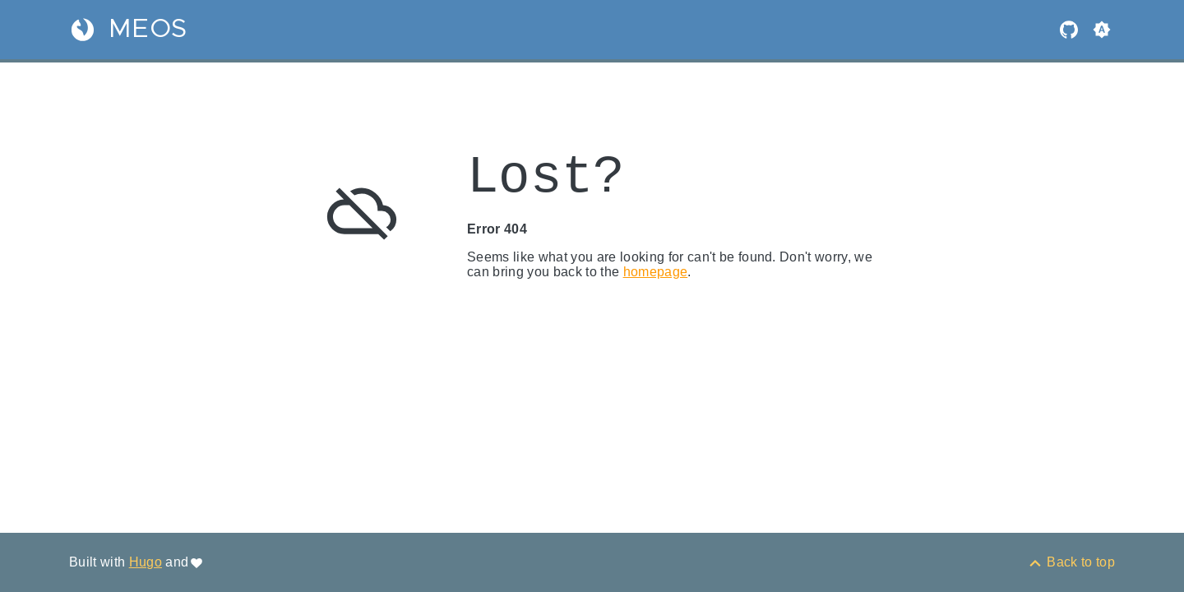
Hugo (145, 562)
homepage (655, 272)
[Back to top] (1071, 562)
